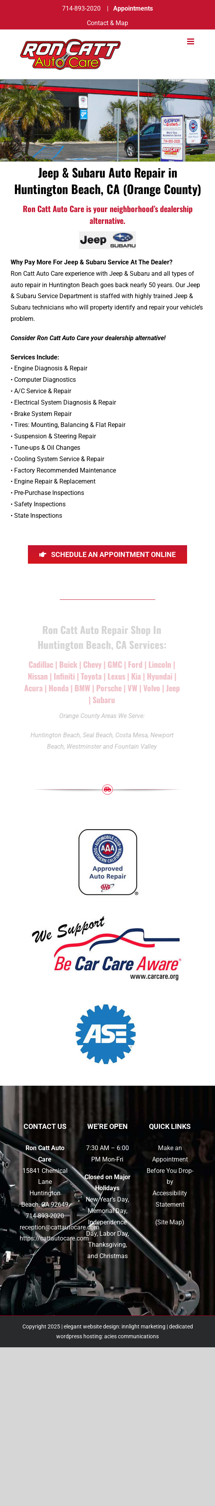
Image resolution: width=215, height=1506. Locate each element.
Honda (57, 688)
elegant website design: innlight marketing (114, 1326)
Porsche (107, 688)
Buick (68, 664)
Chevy (91, 664)
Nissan (36, 676)
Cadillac (39, 664)
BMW (80, 688)
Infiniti (62, 676)
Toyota (89, 676)
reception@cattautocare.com (59, 1227)
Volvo (149, 688)
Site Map (169, 1222)
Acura (31, 688)
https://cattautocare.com (54, 1238)
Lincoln (158, 664)
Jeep (171, 688)
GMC (113, 664)
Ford (134, 664)
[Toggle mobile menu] (191, 41)
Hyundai (158, 676)
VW (131, 688)
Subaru (102, 699)
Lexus (114, 676)
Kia (134, 676)
